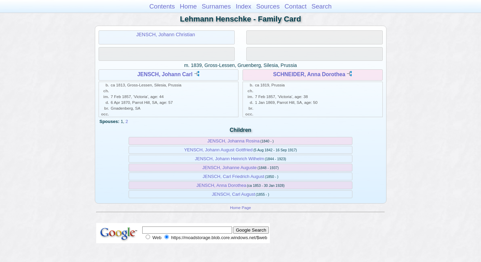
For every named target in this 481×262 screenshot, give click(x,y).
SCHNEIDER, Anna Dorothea (309, 74)
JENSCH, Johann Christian (165, 34)
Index (243, 6)
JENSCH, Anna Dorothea (221, 185)
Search (321, 6)
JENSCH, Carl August (233, 194)
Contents (162, 6)
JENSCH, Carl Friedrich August (233, 176)
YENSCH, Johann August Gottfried (218, 149)
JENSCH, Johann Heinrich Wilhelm (229, 158)
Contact (296, 6)
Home (188, 6)
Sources (268, 6)
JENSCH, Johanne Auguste (229, 167)
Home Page (240, 207)
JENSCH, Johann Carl (164, 74)
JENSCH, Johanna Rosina (233, 140)
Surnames (216, 6)
